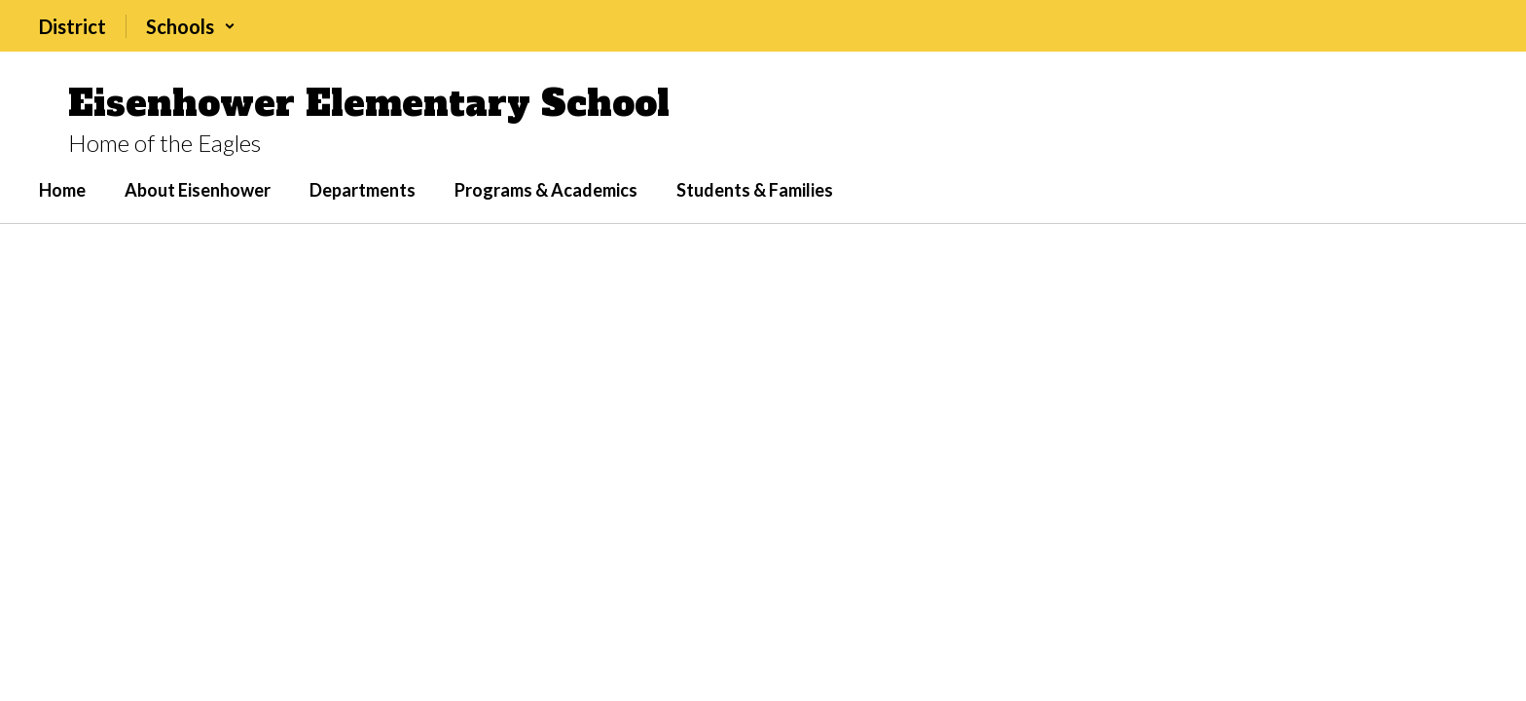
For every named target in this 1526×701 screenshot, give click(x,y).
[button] (191, 26)
